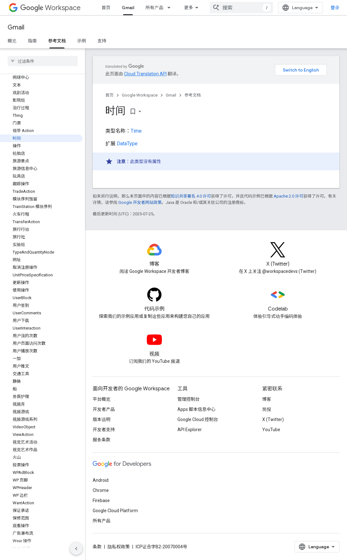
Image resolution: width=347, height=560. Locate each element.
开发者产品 (104, 409)
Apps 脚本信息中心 (196, 409)
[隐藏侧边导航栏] (76, 548)
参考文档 (192, 95)
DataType (127, 144)
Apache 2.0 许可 (288, 196)
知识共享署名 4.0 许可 (191, 196)
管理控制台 (188, 399)
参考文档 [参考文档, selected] (57, 41)
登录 (335, 7)
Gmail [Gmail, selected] (128, 7)
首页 (106, 7)
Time (136, 131)
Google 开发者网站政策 (140, 202)
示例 (81, 41)
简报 (266, 409)
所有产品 (154, 7)
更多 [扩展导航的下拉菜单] (188, 7)
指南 (32, 41)
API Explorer (189, 429)
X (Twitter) (273, 419)
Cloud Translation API (145, 73)
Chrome (101, 490)
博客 (266, 399)
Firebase (101, 500)
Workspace (50, 7)
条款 (97, 546)
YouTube (271, 429)
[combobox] (241, 7)
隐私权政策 (119, 546)
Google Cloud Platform (115, 510)
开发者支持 (104, 429)
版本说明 (101, 419)
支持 (101, 41)
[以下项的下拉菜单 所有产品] (170, 7)
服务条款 (101, 439)
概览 (12, 41)
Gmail (16, 27)
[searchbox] (42, 61)
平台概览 (101, 399)
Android (100, 480)
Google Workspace (140, 95)
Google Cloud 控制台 (197, 419)
